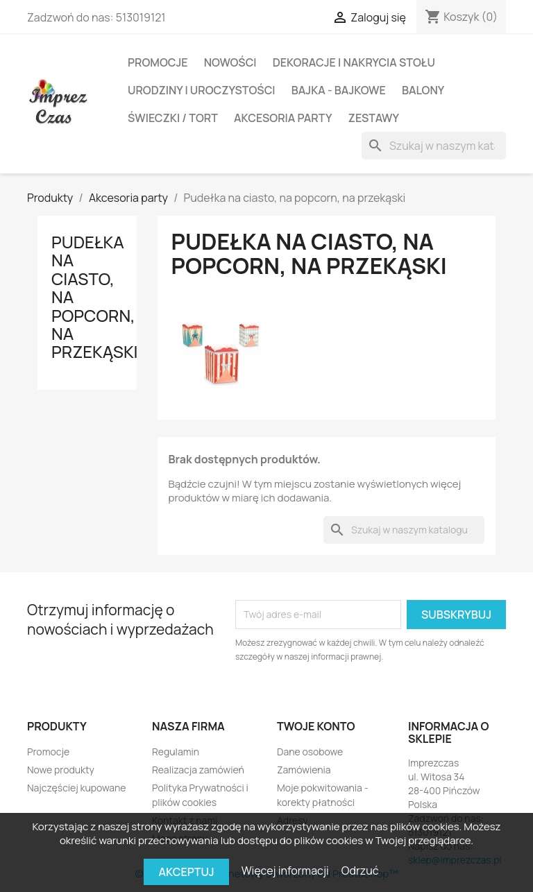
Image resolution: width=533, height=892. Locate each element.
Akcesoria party (283, 118)
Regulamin (175, 751)
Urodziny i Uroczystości (202, 90)
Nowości (230, 62)
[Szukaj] (434, 146)
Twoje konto (316, 726)
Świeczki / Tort (173, 118)
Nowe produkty (60, 769)
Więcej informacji (286, 870)
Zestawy (373, 118)
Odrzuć (360, 870)
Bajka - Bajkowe (338, 90)
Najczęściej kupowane (76, 787)
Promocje (158, 62)
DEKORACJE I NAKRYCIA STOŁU (354, 62)
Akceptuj (186, 872)
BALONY (423, 90)
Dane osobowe (310, 751)
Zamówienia (304, 769)
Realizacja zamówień (198, 769)
